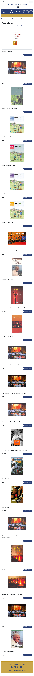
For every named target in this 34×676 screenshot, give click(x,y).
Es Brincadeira (5, 507)
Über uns (10, 664)
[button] (16, 7)
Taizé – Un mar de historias (8, 165)
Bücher (14, 18)
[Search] (15, 2)
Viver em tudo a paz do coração (9, 108)
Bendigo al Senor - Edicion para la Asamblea (12, 594)
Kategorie (9, 18)
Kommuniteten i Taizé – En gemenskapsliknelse (13, 421)
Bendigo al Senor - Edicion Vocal (9, 566)
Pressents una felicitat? (7, 279)
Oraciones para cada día (7, 336)
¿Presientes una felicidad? (8, 651)
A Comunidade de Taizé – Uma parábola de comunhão (15, 623)
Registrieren (24, 4)
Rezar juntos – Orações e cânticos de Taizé (12, 250)
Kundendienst (23, 664)
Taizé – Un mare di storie (8, 137)
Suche (30, 1)
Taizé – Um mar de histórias (8, 194)
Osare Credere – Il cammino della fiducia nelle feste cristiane (16, 307)
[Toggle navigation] (30, 15)
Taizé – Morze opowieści (8, 222)
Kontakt (16, 664)
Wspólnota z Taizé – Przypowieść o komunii (12, 80)
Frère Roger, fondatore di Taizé (9, 478)
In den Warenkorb (27, 55)
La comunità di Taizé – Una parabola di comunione (14, 364)
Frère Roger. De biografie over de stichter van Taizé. (14, 450)
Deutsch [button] (10, 4)
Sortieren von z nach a (26, 25)
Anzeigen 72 (16, 25)
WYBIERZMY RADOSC (7, 51)
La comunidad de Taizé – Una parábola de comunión (14, 393)
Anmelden (17, 4)
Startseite (3, 18)
